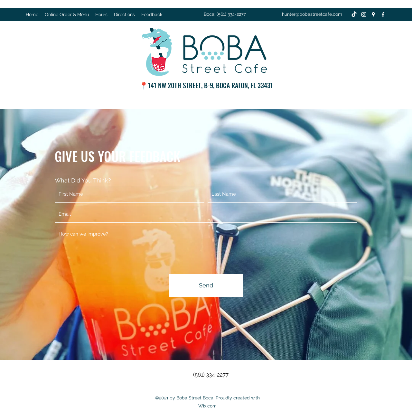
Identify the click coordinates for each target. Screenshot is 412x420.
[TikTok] (354, 14)
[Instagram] (363, 14)
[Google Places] (373, 14)
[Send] (206, 285)
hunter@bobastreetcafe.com (312, 14)
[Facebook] (383, 14)
